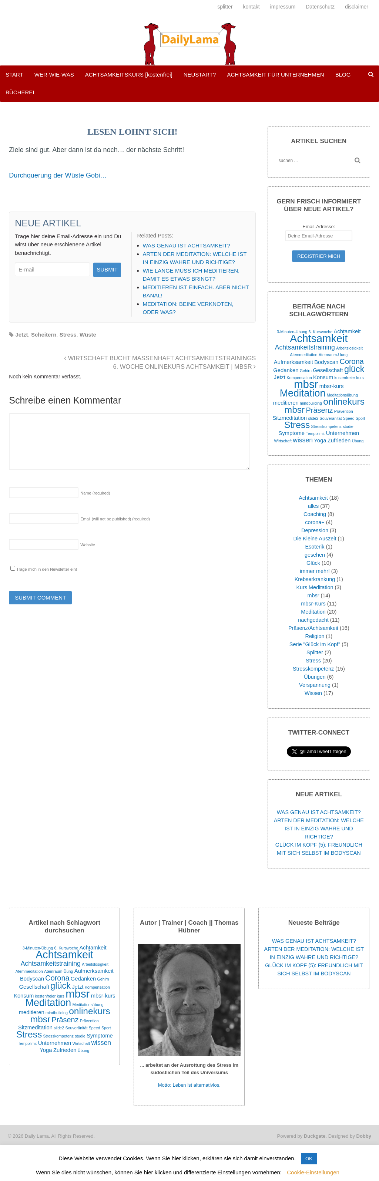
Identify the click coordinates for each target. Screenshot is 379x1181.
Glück (313, 563)
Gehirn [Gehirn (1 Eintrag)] (306, 370)
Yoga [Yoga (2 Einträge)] (320, 440)
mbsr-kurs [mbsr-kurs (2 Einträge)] (331, 386)
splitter (224, 7)
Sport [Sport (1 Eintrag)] (360, 418)
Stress (68, 334)
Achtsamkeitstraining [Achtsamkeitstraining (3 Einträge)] (305, 347)
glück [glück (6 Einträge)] (354, 369)
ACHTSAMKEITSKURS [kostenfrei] (128, 74)
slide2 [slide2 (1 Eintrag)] (313, 418)
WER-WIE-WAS (54, 74)
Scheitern (43, 334)
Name (95, 493)
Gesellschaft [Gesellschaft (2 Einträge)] (328, 370)
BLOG (343, 74)
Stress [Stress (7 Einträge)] (297, 425)
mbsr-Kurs (313, 604)
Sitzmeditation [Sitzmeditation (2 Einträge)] (289, 418)
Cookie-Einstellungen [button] (313, 1172)
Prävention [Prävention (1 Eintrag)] (343, 411)
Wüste (88, 334)
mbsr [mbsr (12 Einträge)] (306, 384)
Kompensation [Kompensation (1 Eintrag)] (299, 377)
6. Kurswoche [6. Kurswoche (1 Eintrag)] (321, 332)
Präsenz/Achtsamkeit (313, 628)
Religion (315, 636)
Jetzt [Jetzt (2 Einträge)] (279, 377)
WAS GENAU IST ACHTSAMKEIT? (319, 812)
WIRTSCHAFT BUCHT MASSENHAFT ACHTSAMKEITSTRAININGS (160, 358)
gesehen (315, 555)
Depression (314, 530)
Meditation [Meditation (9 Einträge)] (303, 393)
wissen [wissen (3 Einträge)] (303, 440)
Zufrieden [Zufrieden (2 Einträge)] (339, 440)
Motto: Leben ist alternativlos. (189, 1085)
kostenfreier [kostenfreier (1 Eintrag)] (345, 377)
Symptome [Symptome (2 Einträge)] (291, 433)
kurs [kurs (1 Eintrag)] (360, 377)
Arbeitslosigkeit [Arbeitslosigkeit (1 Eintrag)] (349, 348)
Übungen (314, 677)
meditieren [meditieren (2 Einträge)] (286, 403)
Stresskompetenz (313, 669)
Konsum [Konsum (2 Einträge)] (323, 377)
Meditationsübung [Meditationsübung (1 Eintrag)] (342, 395)
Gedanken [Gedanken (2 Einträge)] (285, 370)
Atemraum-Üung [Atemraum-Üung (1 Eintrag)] (333, 354)
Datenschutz (320, 7)
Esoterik (315, 547)
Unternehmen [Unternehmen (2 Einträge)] (342, 433)
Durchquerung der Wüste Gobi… (58, 175)
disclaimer (356, 7)
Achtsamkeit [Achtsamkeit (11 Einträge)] (319, 338)
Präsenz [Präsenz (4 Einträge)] (319, 410)
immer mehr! (315, 571)
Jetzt (21, 334)
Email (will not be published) (115, 519)
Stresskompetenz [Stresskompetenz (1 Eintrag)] (326, 426)
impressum (282, 7)
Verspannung (315, 685)
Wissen (313, 693)
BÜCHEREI (20, 92)
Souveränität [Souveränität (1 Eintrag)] (331, 418)
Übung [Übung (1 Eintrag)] (357, 441)
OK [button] (308, 1158)
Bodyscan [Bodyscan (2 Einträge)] (326, 362)
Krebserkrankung (315, 579)
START (14, 74)
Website (87, 545)
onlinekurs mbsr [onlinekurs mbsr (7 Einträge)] (325, 406)
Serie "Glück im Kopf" (314, 644)
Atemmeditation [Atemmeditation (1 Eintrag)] (304, 354)
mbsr (313, 595)
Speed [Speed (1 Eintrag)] (349, 418)
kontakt (251, 7)
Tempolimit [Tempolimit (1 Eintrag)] (315, 433)
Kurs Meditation (314, 587)
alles (313, 506)
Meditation (313, 612)
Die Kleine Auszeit (315, 538)
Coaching (314, 514)
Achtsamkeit (313, 498)
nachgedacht (313, 620)
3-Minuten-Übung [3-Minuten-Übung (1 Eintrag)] (292, 332)
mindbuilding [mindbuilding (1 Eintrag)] (311, 403)
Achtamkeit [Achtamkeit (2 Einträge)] (346, 331)
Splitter (314, 652)
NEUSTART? (200, 74)
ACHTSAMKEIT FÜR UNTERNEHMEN (275, 74)
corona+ (314, 522)
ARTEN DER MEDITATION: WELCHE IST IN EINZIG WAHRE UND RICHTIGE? (319, 828)
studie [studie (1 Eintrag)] (348, 426)
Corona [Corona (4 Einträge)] (352, 361)
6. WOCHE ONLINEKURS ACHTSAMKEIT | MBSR (184, 366)
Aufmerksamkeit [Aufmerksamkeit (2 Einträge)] (293, 362)
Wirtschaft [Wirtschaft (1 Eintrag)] (282, 441)
